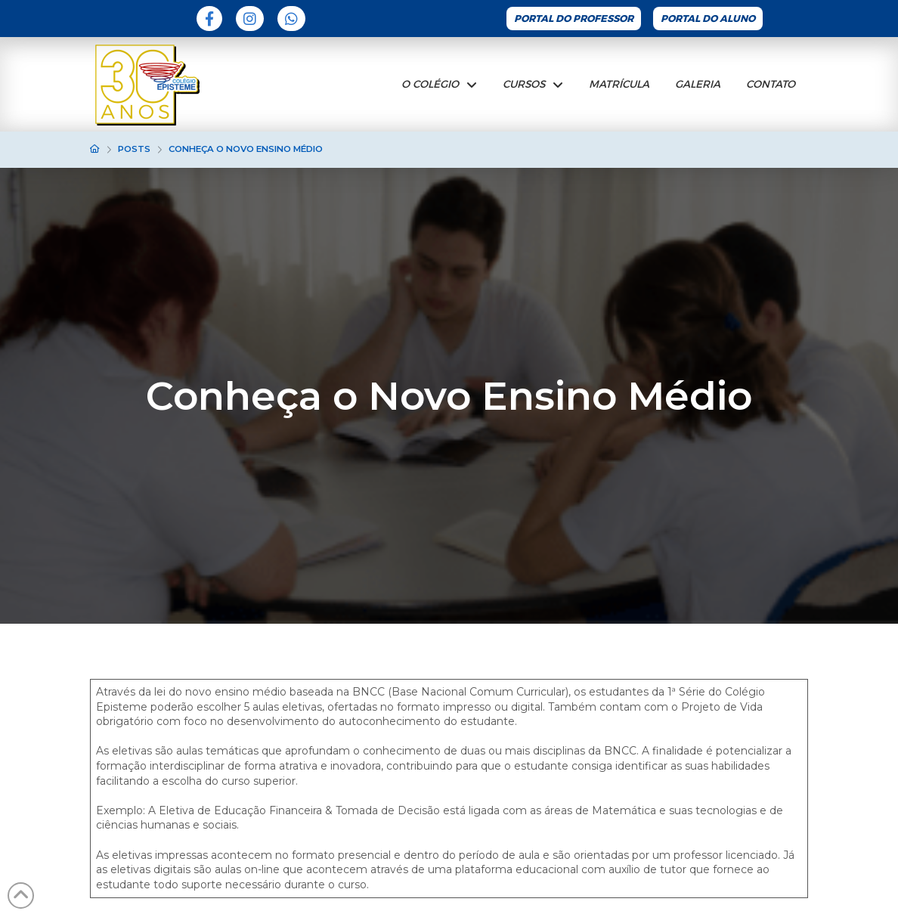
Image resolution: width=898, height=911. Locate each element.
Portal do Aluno (708, 18)
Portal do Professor (573, 18)
